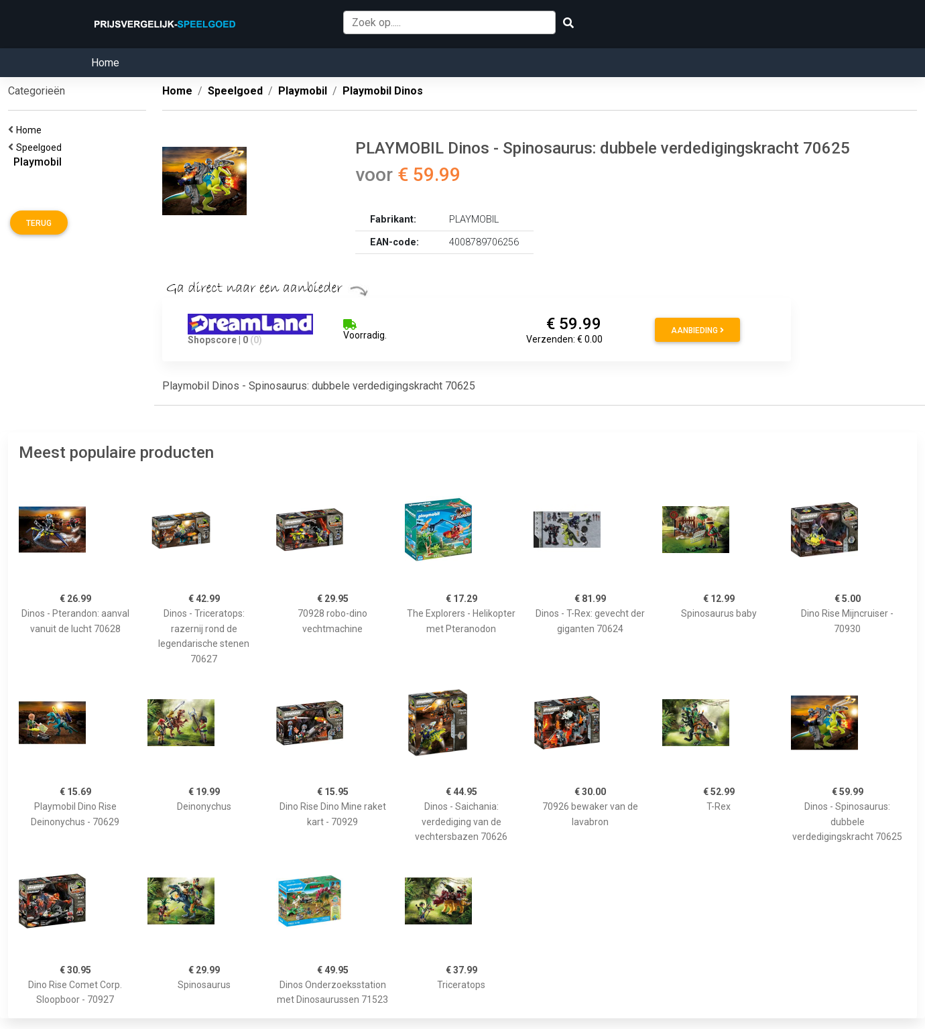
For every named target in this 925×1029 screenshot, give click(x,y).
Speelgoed (41, 147)
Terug (39, 223)
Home (105, 62)
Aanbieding (697, 330)
